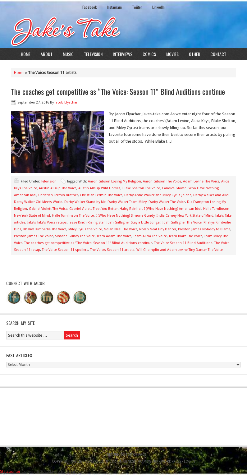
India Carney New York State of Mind (185, 216)
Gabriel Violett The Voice (48, 209)
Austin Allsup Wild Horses (99, 188)
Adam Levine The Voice (201, 181)
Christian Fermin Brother (58, 195)
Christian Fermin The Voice (101, 195)
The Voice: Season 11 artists (112, 250)
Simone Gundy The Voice (75, 236)
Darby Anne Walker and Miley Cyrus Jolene (157, 195)
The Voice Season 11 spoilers (65, 250)
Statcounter (10, 471)
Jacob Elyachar (66, 102)
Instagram (114, 7)
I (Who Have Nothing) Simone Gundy (125, 216)
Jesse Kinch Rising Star (87, 222)
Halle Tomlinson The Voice (73, 216)
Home (25, 54)
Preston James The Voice (33, 236)
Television (93, 54)
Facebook (89, 7)
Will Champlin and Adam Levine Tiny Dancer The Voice (179, 250)
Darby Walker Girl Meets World (38, 202)
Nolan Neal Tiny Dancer (157, 229)
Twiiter (137, 7)
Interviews (122, 54)
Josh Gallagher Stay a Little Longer (134, 222)
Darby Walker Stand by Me (85, 202)
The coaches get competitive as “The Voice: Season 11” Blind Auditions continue (118, 91)
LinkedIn (158, 7)
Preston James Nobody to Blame (204, 229)
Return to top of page (127, 455)
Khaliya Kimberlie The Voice (44, 229)
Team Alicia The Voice (150, 236)
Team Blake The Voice (185, 236)
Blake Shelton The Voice (141, 188)
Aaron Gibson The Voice (162, 181)
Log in (189, 461)
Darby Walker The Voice (167, 202)
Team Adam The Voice (114, 236)
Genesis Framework (140, 461)
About (47, 54)
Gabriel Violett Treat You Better (93, 209)
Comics (149, 54)
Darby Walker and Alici (211, 195)
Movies (172, 54)
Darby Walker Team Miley (127, 202)
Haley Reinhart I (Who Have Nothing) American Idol (160, 209)
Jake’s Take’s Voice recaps (47, 222)
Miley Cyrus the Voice (85, 229)
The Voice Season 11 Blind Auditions (183, 243)
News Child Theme (100, 461)
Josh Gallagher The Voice (182, 222)
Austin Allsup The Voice (57, 188)
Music (68, 54)
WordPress (171, 461)
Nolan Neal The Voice (120, 229)
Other (194, 54)
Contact (218, 54)
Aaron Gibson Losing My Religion (114, 181)
